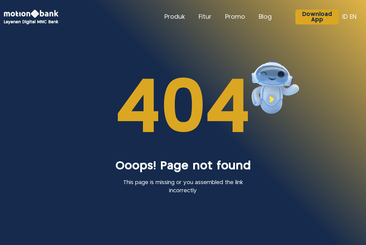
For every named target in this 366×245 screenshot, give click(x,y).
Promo (235, 17)
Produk (174, 17)
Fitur (205, 17)
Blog (265, 17)
